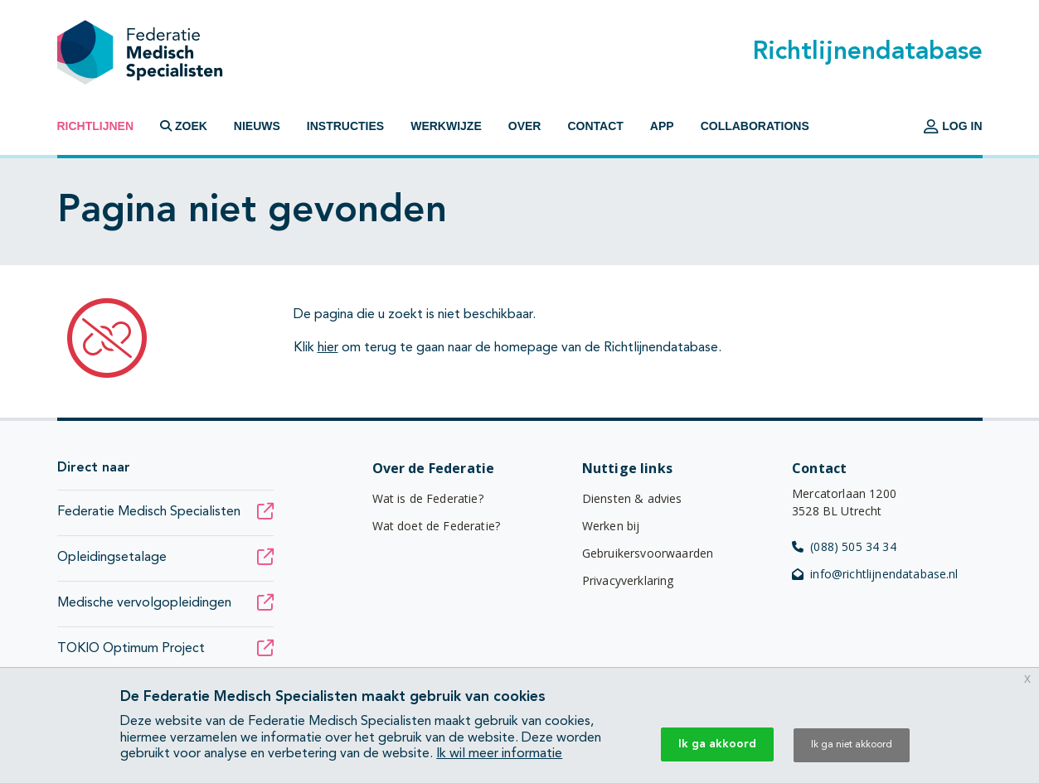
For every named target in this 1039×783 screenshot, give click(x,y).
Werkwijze (446, 126)
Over (524, 126)
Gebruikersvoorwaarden (647, 553)
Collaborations (755, 126)
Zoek (183, 126)
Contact (595, 126)
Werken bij (611, 526)
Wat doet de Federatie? (436, 526)
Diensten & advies (632, 498)
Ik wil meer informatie (499, 754)
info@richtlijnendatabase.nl (875, 574)
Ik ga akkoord (717, 744)
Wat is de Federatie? (427, 498)
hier (328, 348)
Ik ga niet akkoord (851, 745)
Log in (953, 126)
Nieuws (257, 126)
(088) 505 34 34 (844, 546)
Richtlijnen (95, 126)
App (662, 126)
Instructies (345, 126)
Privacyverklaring (628, 580)
